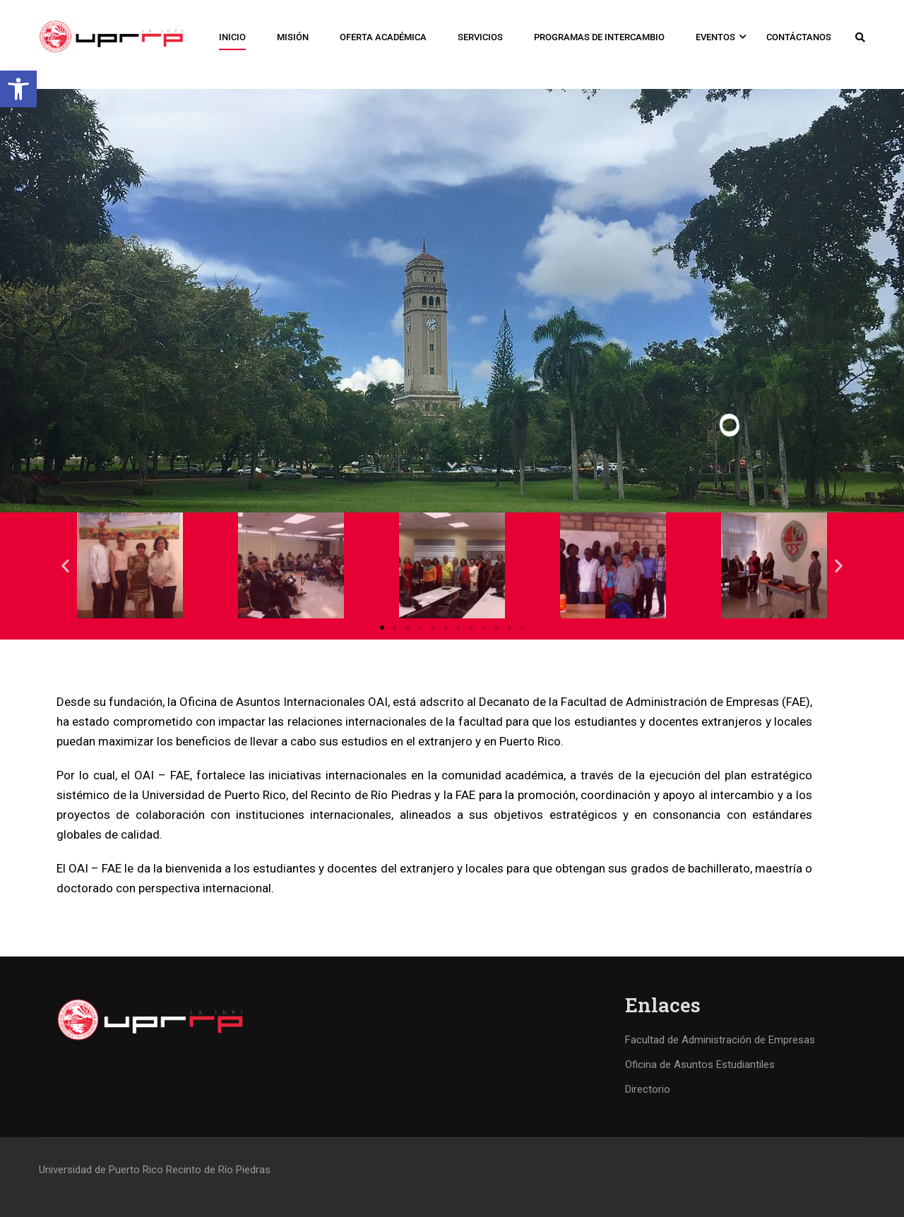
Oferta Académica (383, 37)
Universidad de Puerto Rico (101, 1169)
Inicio (232, 37)
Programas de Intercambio (599, 37)
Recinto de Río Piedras (218, 1169)
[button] (18, 89)
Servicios (480, 37)
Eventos (715, 37)
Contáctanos (798, 37)
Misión (293, 37)
